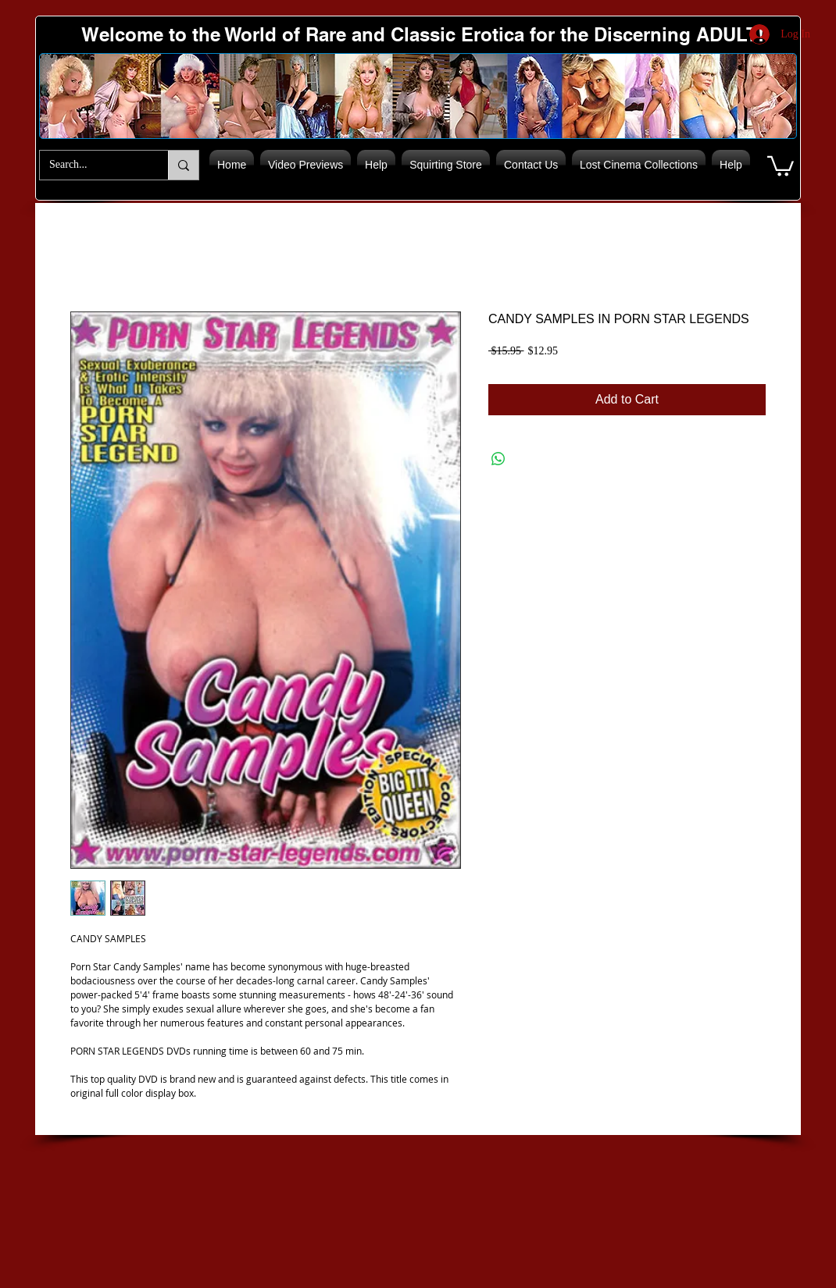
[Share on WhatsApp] (498, 459)
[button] (780, 165)
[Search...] (92, 165)
